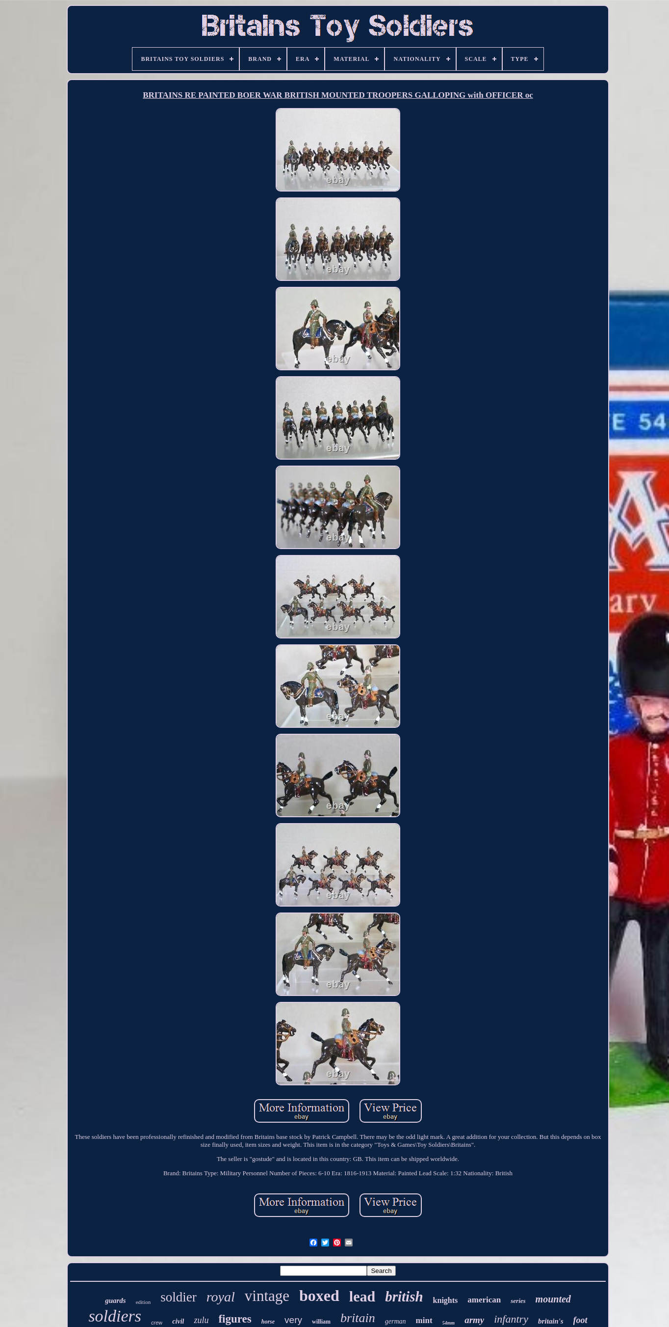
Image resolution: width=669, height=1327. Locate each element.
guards (115, 1300)
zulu (201, 1320)
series (518, 1300)
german (395, 1321)
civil (178, 1321)
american (484, 1299)
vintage (267, 1295)
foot (580, 1320)
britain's (551, 1321)
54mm (448, 1323)
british (404, 1296)
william (321, 1321)
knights (445, 1300)
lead (362, 1296)
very (293, 1320)
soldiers (114, 1316)
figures (234, 1319)
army (474, 1320)
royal (220, 1296)
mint (424, 1320)
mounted (553, 1299)
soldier (178, 1297)
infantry (511, 1319)
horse (268, 1321)
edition (143, 1302)
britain (357, 1318)
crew (156, 1323)
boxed (319, 1295)
